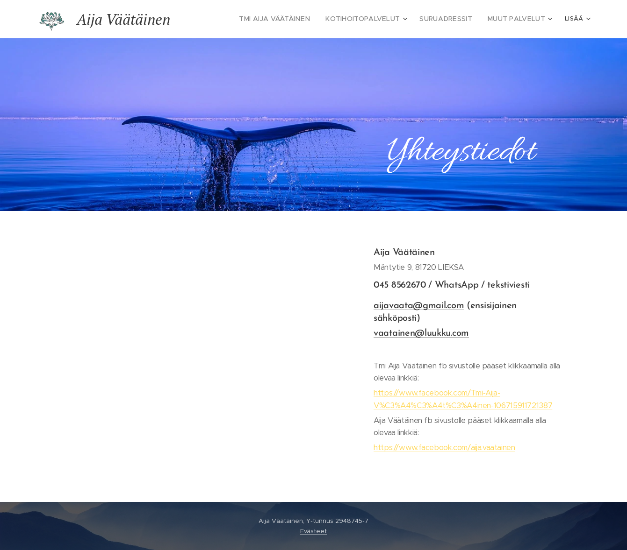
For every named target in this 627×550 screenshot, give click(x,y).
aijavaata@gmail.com (419, 305)
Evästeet (313, 531)
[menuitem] (294, 19)
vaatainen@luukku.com (421, 333)
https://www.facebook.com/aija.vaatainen (444, 447)
